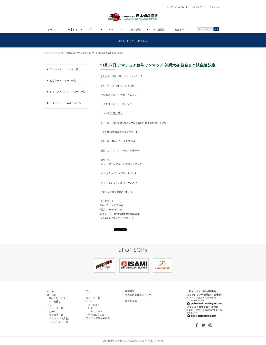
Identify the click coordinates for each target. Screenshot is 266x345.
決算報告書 (131, 301)
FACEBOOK (196, 325)
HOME (47, 53)
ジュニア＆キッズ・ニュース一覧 (68, 91)
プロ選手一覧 (56, 315)
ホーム (50, 29)
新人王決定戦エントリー (138, 294)
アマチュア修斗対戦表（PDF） (116, 191)
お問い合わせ (199, 7)
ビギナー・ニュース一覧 (63, 80)
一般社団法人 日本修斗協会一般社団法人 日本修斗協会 (133, 17)
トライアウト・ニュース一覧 (65, 102)
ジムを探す (55, 301)
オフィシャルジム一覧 (178, 7)
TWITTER (203, 325)
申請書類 (159, 29)
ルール (52, 311)
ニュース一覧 (56, 308)
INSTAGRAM (210, 325)
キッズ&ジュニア (97, 314)
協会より (179, 29)
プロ (90, 29)
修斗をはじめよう (58, 298)
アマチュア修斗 (58, 53)
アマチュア (94, 304)
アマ (110, 29)
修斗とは (72, 29)
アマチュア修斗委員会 (98, 318)
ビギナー (93, 308)
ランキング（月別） (59, 318)
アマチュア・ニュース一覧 (64, 69)
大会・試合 (135, 29)
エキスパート (95, 311)
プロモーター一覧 (58, 321)
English (215, 7)
